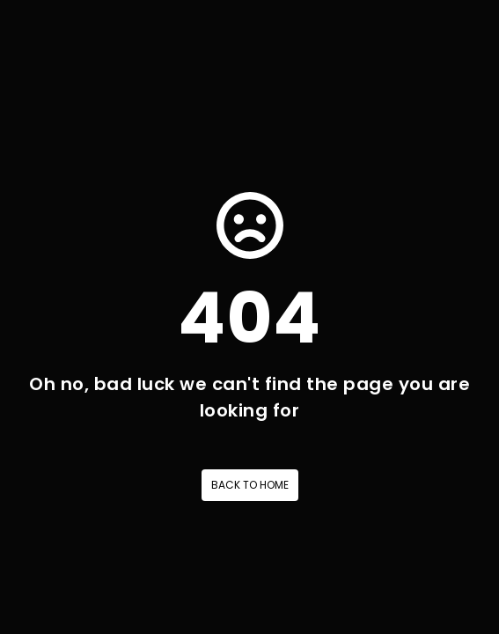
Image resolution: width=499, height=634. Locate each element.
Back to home (250, 484)
